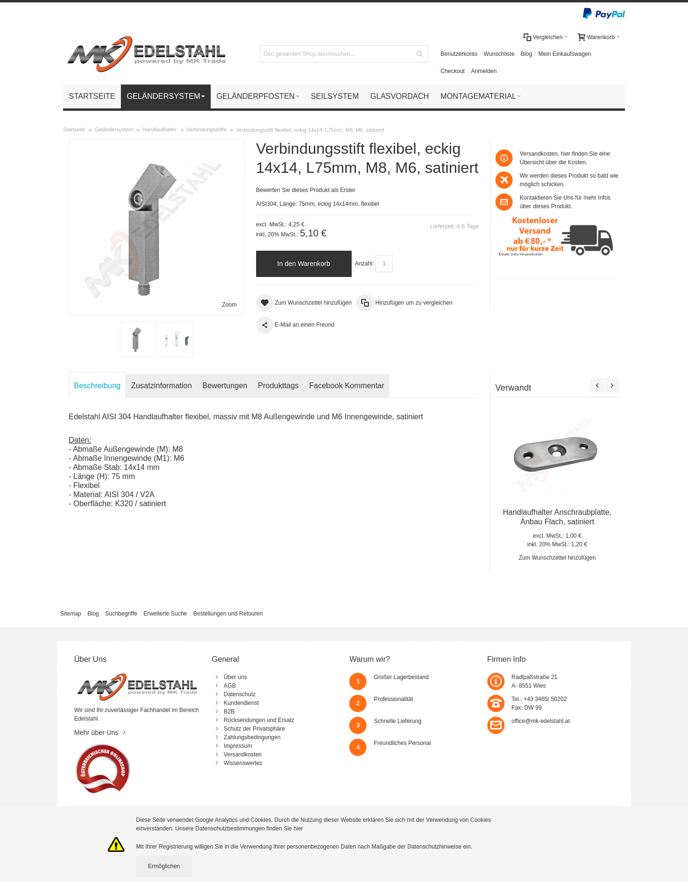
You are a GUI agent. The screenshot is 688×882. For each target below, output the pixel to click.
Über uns (235, 677)
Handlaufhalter (159, 129)
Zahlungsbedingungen (252, 737)
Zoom (229, 304)
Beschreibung (97, 386)
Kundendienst (241, 703)
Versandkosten (242, 754)
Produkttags (278, 386)
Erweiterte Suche (165, 613)
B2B (229, 711)
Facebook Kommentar (346, 386)
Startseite (74, 129)
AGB (230, 685)
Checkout (453, 71)
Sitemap (70, 613)
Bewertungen (225, 386)
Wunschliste (499, 54)
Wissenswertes (243, 763)
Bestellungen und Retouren (227, 613)
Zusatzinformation (161, 386)
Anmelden (484, 71)
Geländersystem (114, 129)
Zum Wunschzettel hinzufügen (557, 557)
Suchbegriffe (121, 613)
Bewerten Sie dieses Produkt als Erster (305, 190)
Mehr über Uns (96, 732)
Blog (526, 54)
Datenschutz (240, 694)
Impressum (238, 746)
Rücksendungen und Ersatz (259, 720)
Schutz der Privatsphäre (254, 728)
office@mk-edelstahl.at (541, 721)
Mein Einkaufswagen (564, 54)
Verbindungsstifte (206, 129)
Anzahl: (364, 263)
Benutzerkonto (459, 54)
